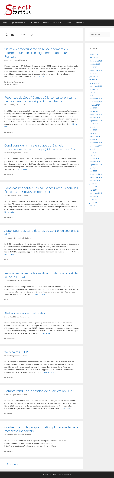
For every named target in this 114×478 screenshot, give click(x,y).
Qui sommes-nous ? (19, 23)
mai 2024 (93, 73)
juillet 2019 (94, 124)
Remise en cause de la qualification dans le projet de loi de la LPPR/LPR (41, 275)
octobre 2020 (95, 105)
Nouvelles (10, 82)
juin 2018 (93, 130)
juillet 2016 (94, 149)
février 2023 (94, 80)
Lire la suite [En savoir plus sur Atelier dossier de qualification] (45, 333)
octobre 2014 (95, 180)
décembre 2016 (96, 142)
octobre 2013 (95, 196)
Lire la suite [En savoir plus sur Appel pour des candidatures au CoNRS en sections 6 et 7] (9, 254)
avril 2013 (93, 205)
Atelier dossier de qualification (25, 313)
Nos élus (46, 23)
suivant (13, 464)
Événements (34, 23)
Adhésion (81, 22)
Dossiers (10, 378)
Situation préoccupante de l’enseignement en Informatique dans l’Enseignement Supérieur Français (36, 52)
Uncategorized (19, 82)
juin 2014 (93, 187)
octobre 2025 (95, 64)
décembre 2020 (96, 98)
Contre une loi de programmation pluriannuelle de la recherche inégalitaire (41, 429)
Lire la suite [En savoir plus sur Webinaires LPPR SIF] (49, 372)
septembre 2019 (96, 120)
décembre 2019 (96, 114)
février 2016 (94, 158)
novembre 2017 (96, 136)
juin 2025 (93, 67)
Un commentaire (12, 84)
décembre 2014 (96, 174)
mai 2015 (93, 171)
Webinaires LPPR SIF (18, 352)
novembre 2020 (96, 102)
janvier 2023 (95, 83)
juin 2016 (93, 152)
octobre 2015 (95, 161)
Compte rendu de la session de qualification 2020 (39, 391)
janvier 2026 (95, 58)
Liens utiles (57, 23)
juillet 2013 (94, 199)
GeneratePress (65, 475)
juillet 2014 (94, 183)
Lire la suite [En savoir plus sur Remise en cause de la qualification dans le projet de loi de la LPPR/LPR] (40, 294)
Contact (68, 23)
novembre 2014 (96, 177)
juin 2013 (93, 202)
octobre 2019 (95, 117)
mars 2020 (94, 111)
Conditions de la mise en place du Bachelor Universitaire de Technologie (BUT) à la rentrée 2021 (40, 147)
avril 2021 (93, 92)
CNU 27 (9, 414)
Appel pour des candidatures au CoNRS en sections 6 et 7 (41, 232)
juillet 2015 (94, 168)
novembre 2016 (96, 146)
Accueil (4, 23)
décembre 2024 (96, 70)
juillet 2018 (94, 127)
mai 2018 (93, 133)
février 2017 (94, 139)
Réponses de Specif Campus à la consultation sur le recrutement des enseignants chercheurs (40, 99)
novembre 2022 (96, 86)
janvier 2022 (95, 89)
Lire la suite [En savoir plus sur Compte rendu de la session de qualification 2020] (66, 408)
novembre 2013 (96, 193)
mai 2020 (93, 108)
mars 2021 (94, 95)
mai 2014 (93, 190)
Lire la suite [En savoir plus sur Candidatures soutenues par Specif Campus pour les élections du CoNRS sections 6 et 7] (9, 212)
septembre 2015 (96, 165)
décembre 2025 (96, 61)
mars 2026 (94, 54)
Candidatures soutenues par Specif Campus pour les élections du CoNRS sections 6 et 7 (41, 190)
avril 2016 (93, 155)
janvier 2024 (95, 76)
